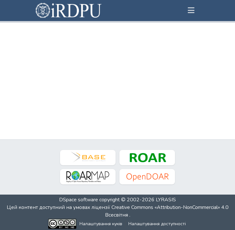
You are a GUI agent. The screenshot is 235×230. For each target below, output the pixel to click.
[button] (69, 11)
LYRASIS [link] (166, 199)
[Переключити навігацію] (191, 10)
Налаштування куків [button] (101, 224)
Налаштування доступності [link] (157, 224)
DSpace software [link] (78, 199)
